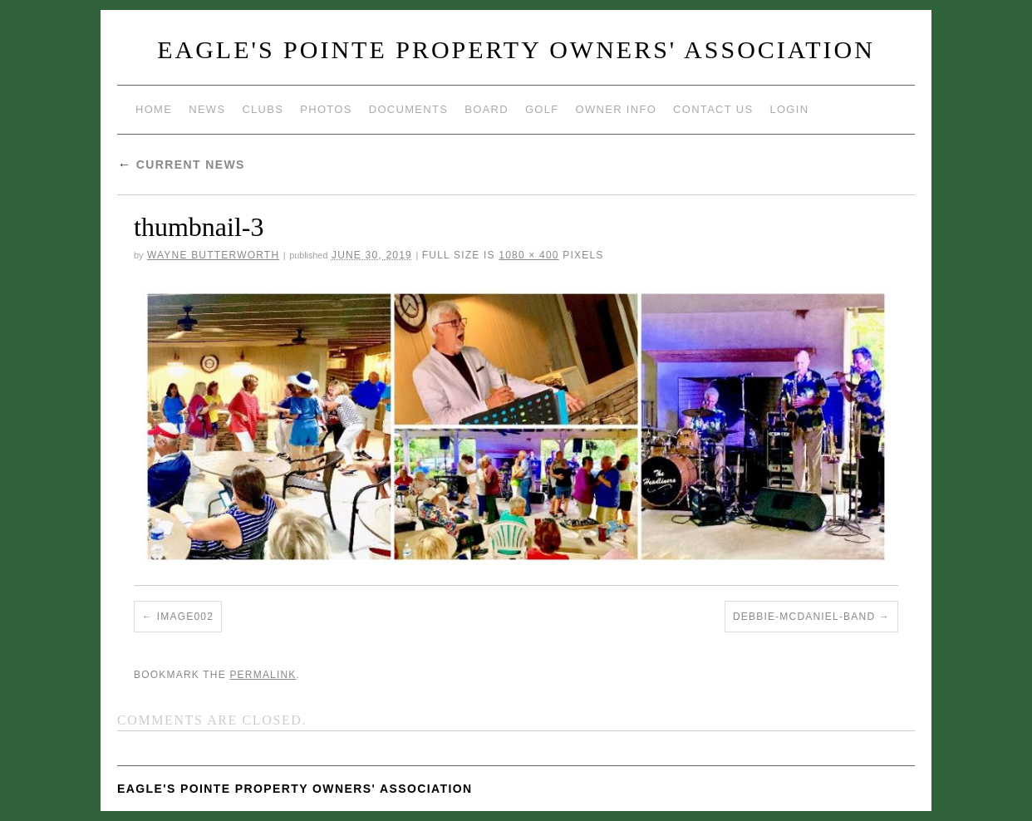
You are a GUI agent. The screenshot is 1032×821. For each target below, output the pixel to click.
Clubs (262, 109)
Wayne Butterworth (213, 255)
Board (486, 109)
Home (153, 109)
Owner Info (616, 109)
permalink (262, 675)
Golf (542, 109)
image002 (185, 616)
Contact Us (713, 109)
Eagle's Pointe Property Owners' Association (516, 49)
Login (788, 109)
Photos (325, 109)
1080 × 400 (528, 255)
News (207, 109)
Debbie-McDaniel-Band (804, 616)
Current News (181, 164)
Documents (408, 109)
